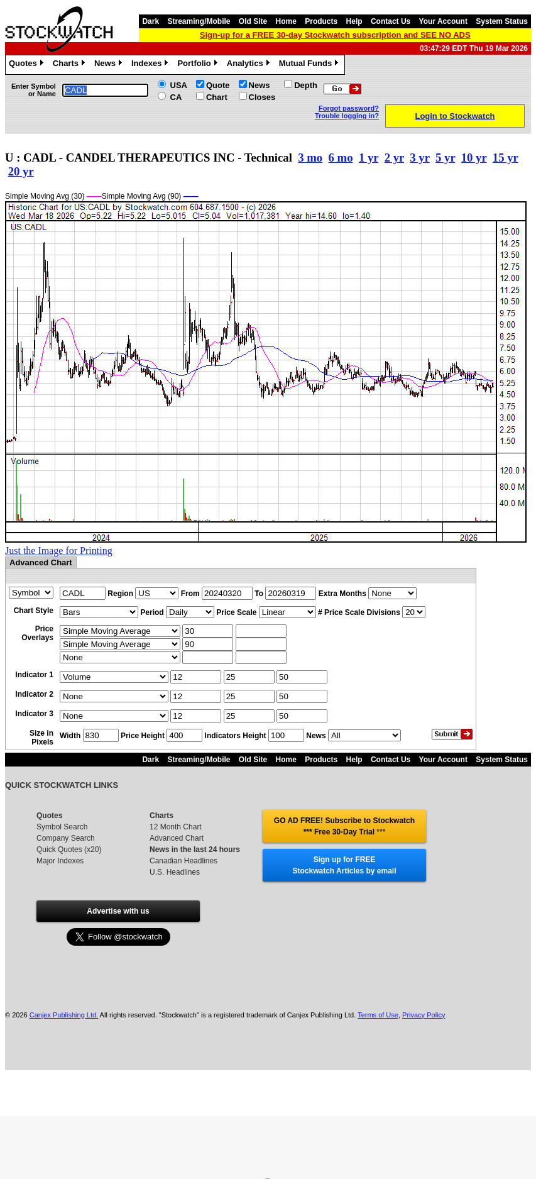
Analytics (250, 65)
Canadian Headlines (183, 860)
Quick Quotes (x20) (68, 849)
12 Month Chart (176, 826)
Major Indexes (60, 860)
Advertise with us (118, 911)
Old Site (253, 21)
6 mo (341, 157)
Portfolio (198, 65)
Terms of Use (378, 1015)
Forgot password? (349, 108)
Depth (305, 85)
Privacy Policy (423, 1015)
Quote (218, 85)
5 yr (445, 157)
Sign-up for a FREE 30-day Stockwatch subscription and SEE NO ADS (335, 35)
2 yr (394, 157)
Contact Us (390, 21)
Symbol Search (61, 826)
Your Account (443, 21)
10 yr (474, 157)
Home (286, 21)
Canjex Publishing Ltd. (64, 1015)
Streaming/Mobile (198, 21)
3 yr (419, 157)
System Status (502, 21)
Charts (70, 65)
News (109, 65)
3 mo (310, 157)
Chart (216, 97)
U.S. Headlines (175, 872)
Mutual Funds (310, 65)
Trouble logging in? (347, 115)
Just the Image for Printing (58, 550)
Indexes (151, 65)
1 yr (368, 157)
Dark (150, 21)
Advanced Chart (177, 838)
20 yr (21, 171)
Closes (262, 97)
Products (321, 21)
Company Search (65, 838)
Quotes (27, 65)
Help (354, 21)
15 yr (505, 157)
